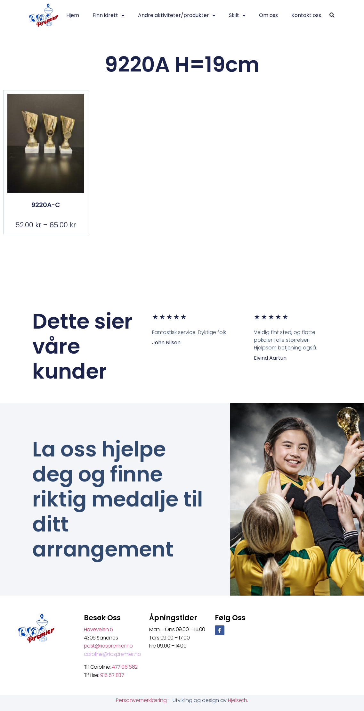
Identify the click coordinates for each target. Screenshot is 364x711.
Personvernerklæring (142, 700)
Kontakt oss (306, 15)
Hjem (72, 15)
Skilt (237, 15)
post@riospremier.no (108, 645)
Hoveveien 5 (98, 629)
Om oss (268, 15)
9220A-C (45, 204)
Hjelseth (237, 700)
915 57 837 (112, 675)
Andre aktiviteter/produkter (176, 15)
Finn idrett (109, 15)
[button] (332, 15)
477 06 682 (125, 667)
